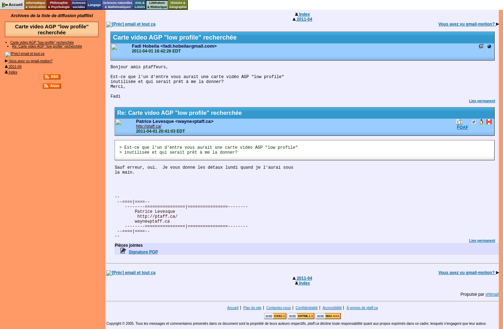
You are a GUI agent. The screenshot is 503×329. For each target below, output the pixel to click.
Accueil (232, 308)
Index (11, 72)
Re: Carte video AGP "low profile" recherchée (47, 46)
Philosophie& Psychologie (59, 5)
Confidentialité (307, 308)
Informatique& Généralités (35, 5)
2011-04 (13, 67)
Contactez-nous (278, 308)
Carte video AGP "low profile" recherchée (42, 42)
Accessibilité (332, 308)
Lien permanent (482, 101)
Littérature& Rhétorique (157, 5)
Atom (54, 86)
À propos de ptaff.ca (362, 308)
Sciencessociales (79, 5)
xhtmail (492, 294)
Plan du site (252, 308)
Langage (94, 5)
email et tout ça (24, 54)
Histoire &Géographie (178, 5)
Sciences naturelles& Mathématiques (117, 5)
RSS (54, 77)
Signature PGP (143, 252)
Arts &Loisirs (140, 5)
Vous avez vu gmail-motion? (28, 61)
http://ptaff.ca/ (148, 126)
